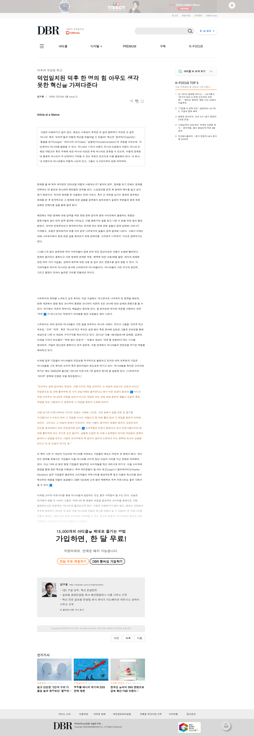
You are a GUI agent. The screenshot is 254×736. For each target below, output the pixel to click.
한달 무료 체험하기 (72, 561)
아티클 (63, 46)
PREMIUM (129, 46)
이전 (116, 638)
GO (211, 71)
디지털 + (96, 46)
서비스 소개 (64, 714)
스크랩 (142, 101)
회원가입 (186, 15)
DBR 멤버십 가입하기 (107, 561)
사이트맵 (173, 714)
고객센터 (198, 15)
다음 (139, 638)
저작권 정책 (99, 714)
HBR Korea (211, 15)
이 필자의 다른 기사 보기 (72, 609)
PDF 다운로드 (137, 101)
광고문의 (191, 714)
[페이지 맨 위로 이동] (227, 727)
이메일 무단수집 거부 (151, 714)
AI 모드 (207, 31)
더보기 (131, 101)
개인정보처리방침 (122, 714)
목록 (128, 638)
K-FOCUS (196, 46)
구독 (163, 46)
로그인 (175, 15)
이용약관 (83, 714)
